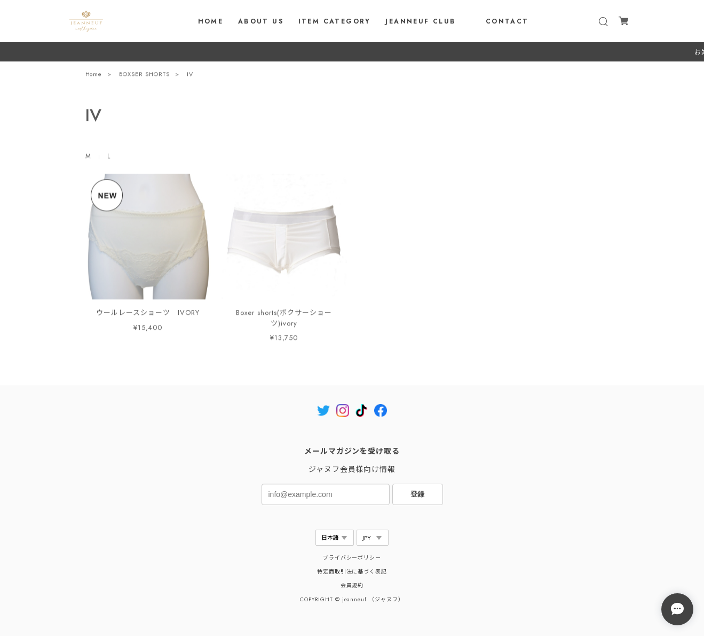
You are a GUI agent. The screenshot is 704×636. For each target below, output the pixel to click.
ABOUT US (260, 21)
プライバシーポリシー (352, 558)
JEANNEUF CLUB (420, 21)
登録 (417, 494)
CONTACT (507, 21)
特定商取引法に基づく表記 (352, 572)
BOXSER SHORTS (144, 76)
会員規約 (352, 585)
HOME (211, 21)
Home (93, 76)
